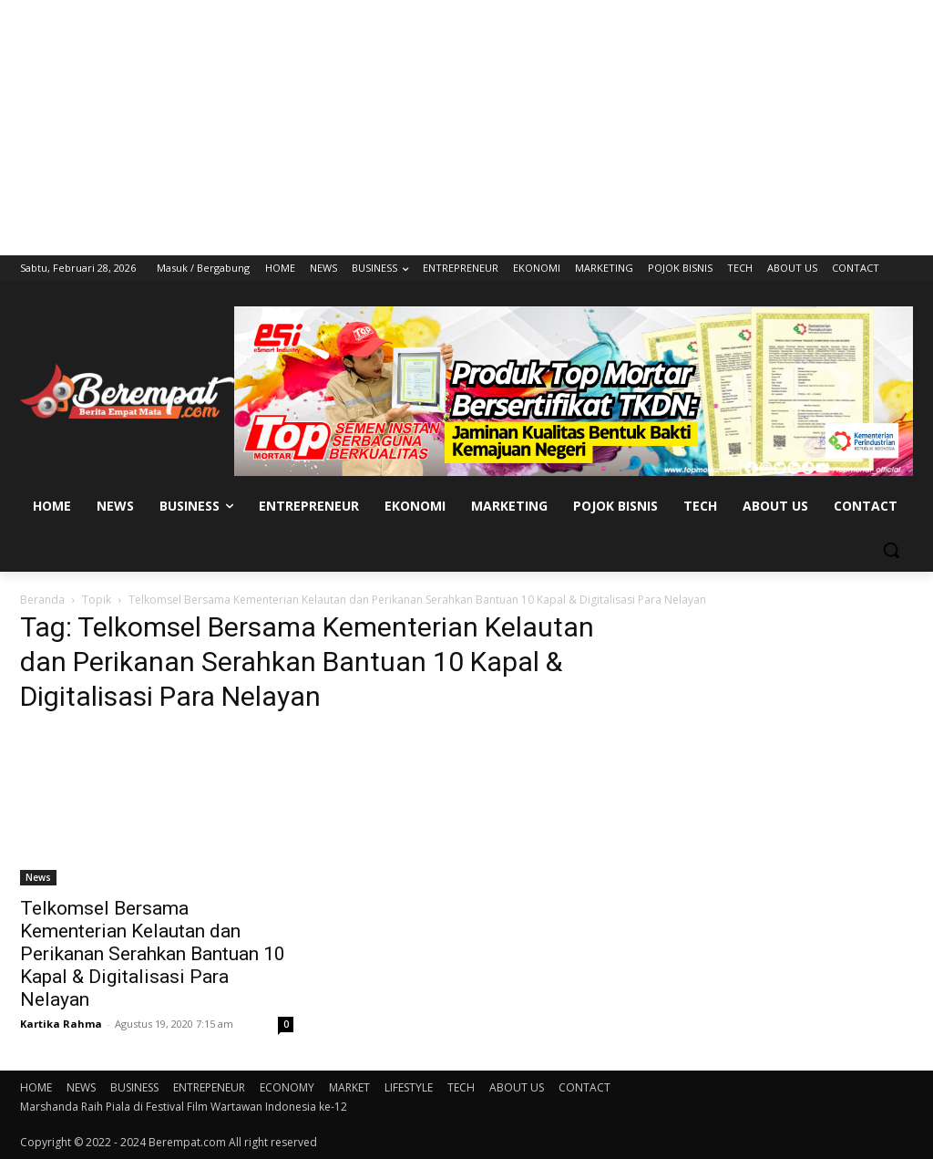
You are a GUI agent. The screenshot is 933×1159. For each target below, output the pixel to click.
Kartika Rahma (61, 1023)
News (38, 877)
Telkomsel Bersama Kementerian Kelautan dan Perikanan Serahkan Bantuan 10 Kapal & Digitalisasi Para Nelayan (152, 953)
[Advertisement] (466, 127)
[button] (891, 550)
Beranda (42, 599)
